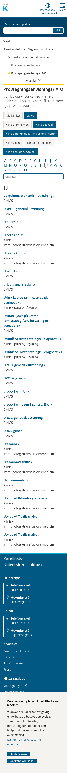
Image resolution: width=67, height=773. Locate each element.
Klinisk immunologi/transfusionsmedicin (31, 133)
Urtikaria (10, 444)
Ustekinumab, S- (15, 480)
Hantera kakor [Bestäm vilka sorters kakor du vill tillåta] (19, 754)
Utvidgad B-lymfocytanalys (24, 498)
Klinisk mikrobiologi (39, 142)
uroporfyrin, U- (15, 391)
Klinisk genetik (44, 124)
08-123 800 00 (20, 590)
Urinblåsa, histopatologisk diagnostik (31, 352)
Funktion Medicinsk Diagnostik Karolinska (28, 49)
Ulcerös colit (13, 235)
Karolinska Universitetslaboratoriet (28, 57)
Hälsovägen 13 (20, 602)
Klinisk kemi (13, 142)
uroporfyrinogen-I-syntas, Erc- (26, 404)
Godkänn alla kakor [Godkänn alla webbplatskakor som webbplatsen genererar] (22, 761)
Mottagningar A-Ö (15, 686)
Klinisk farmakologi (17, 124)
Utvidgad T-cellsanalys (20, 516)
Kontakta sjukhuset (16, 651)
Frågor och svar (13, 692)
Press (7, 669)
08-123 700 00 (20, 623)
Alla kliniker (13, 115)
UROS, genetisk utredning (23, 417)
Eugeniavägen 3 (21, 635)
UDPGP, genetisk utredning (23, 209)
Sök (58, 29)
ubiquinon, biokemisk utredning (27, 195)
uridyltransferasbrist (19, 284)
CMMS (31, 115)
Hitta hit (8, 657)
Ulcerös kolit (13, 253)
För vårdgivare (13, 663)
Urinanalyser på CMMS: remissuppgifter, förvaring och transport (27, 320)
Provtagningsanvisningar (26, 65)
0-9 (30, 170)
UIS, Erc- (9, 222)
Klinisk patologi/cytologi (20, 151)
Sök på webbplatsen (18, 24)
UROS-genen (13, 431)
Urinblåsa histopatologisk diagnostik (31, 339)
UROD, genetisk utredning (23, 365)
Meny (62, 9)
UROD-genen (13, 378)
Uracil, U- (10, 271)
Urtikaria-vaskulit (16, 462)
